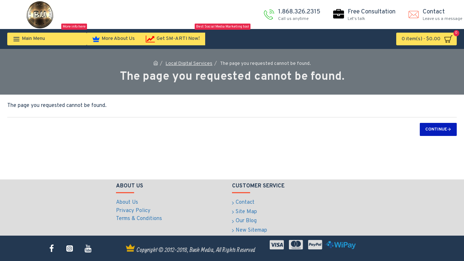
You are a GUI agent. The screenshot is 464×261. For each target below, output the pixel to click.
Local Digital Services (189, 64)
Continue (436, 129)
